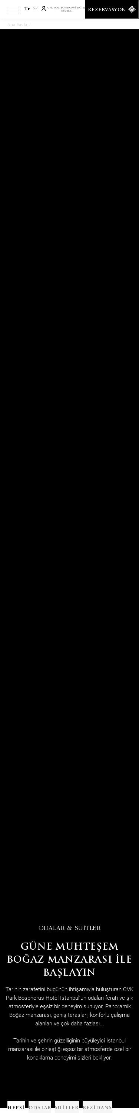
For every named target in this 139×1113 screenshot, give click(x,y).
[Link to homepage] (69, 9)
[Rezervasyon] (112, 9)
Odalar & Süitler (70, 927)
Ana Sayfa (17, 24)
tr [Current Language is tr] (30, 8)
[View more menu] (13, 11)
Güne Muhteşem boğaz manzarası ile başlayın (69, 960)
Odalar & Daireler (51, 24)
